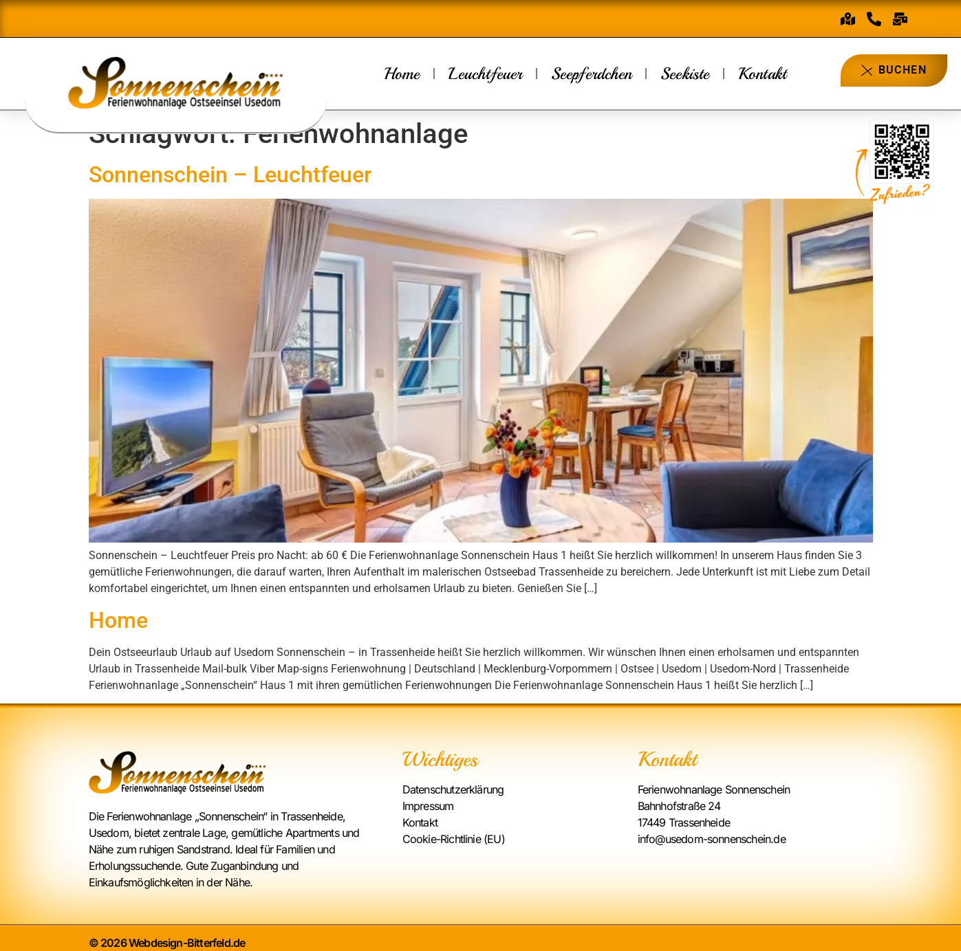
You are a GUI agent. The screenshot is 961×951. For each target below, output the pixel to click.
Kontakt (762, 73)
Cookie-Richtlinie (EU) (453, 839)
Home (402, 73)
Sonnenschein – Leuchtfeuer (230, 175)
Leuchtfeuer (485, 73)
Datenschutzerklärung (453, 789)
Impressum (428, 806)
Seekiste (684, 73)
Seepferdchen (591, 73)
